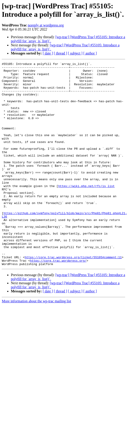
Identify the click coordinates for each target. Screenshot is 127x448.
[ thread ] (60, 53)
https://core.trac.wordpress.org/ (58, 296)
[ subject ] (75, 53)
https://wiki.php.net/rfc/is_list (86, 211)
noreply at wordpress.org (46, 25)
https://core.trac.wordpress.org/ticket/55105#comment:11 (73, 292)
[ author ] (90, 53)
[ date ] (48, 53)
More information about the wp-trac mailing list (36, 338)
